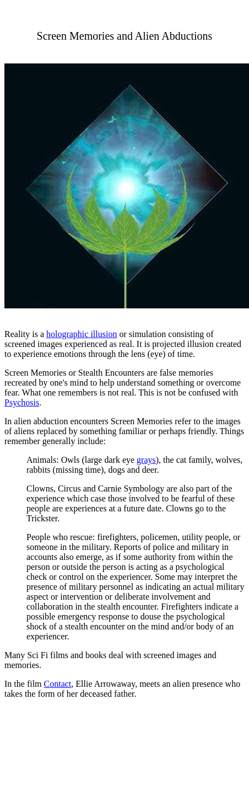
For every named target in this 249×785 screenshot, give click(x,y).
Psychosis (21, 402)
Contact (58, 683)
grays (146, 459)
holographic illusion (81, 334)
